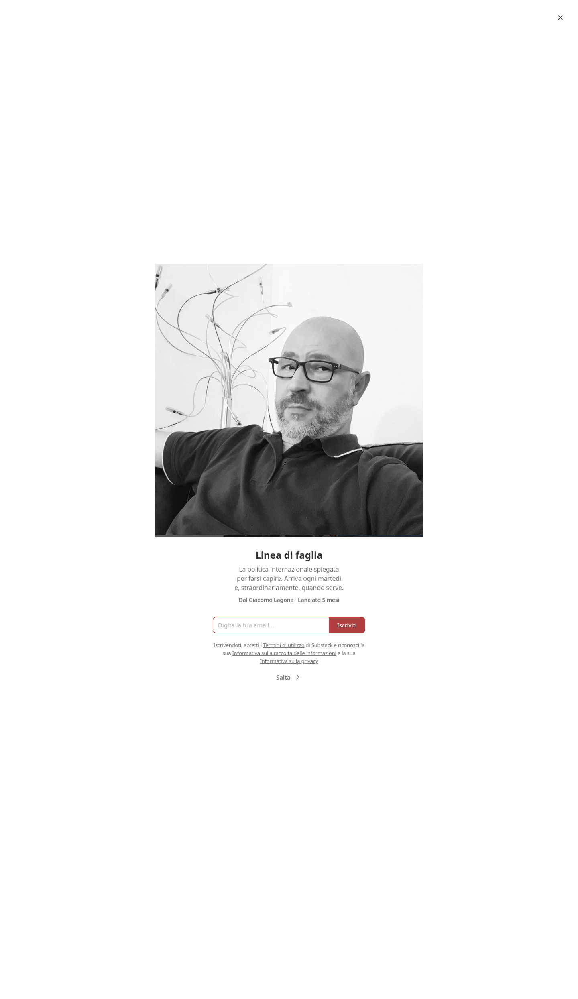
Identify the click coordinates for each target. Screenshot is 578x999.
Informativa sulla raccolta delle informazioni (284, 653)
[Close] (560, 18)
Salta (289, 677)
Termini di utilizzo (283, 645)
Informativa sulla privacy (289, 661)
